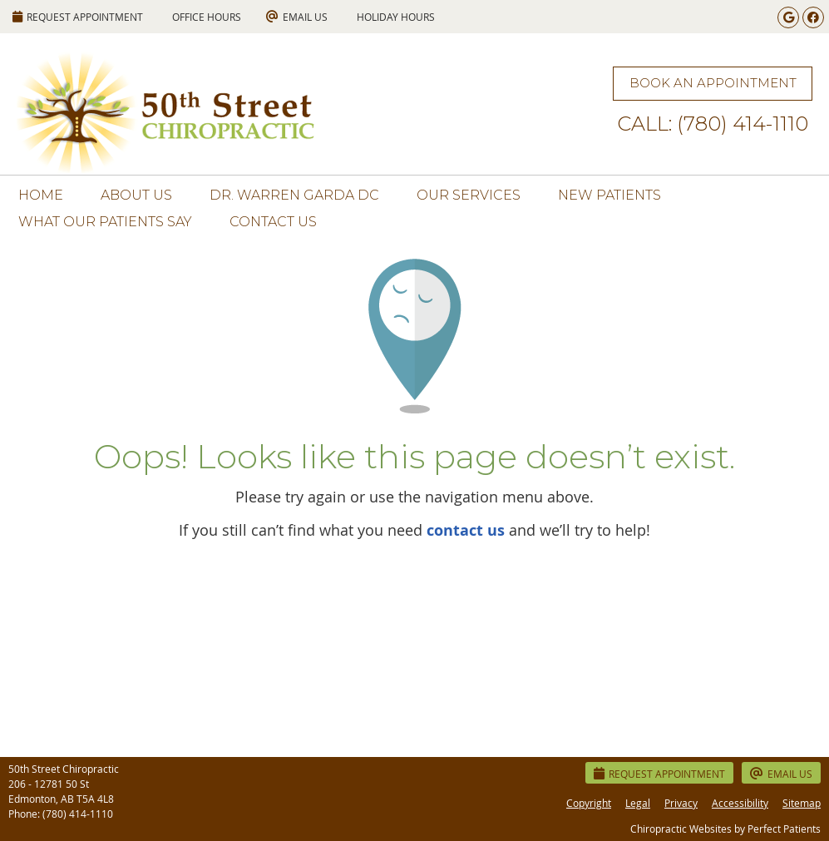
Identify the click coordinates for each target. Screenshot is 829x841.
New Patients (609, 195)
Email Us (297, 16)
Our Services (469, 195)
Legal (637, 802)
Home (40, 195)
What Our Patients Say (105, 222)
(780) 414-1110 (77, 813)
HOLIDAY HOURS (396, 16)
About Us (136, 195)
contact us (466, 530)
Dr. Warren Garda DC (294, 195)
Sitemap (801, 802)
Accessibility (740, 802)
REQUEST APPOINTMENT (77, 16)
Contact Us (273, 222)
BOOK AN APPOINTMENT (713, 83)
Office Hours (206, 16)
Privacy (681, 802)
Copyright (588, 802)
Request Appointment (659, 773)
